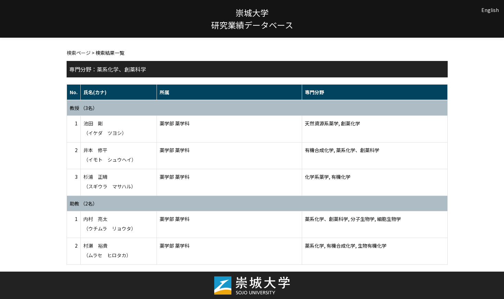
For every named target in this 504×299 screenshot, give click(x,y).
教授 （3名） (84, 107)
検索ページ (79, 52)
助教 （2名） (84, 203)
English (490, 10)
